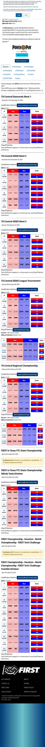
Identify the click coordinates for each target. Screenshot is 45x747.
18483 (27, 504)
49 (4, 523)
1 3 (4, 441)
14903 (10, 642)
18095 (10, 594)
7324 (21, 618)
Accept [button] (18, 15)
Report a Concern (30, 692)
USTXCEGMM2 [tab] (28, 67)
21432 (16, 199)
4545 (15, 396)
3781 (15, 127)
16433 (10, 588)
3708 (14, 429)
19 (4, 140)
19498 (10, 606)
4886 (9, 523)
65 (4, 618)
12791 (27, 517)
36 (4, 199)
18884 (27, 305)
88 (4, 630)
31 (4, 318)
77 (4, 624)
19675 (27, 612)
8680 (15, 624)
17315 (21, 199)
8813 (15, 594)
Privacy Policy (33, 7)
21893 (16, 140)
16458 (27, 396)
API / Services (5, 679)
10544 (21, 624)
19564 (21, 498)
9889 (10, 649)
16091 (16, 600)
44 (4, 409)
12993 (16, 612)
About (26, 679)
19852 (27, 121)
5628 (27, 133)
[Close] (41, 460)
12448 (15, 504)
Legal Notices (6, 692)
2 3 (4, 356)
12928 (10, 403)
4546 (10, 187)
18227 (21, 511)
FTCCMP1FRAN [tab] (7, 78)
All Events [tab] (6, 67)
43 (4, 205)
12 (4, 127)
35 (4, 600)
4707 (29, 429)
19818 (27, 606)
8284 (26, 498)
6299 (10, 115)
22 (4, 252)
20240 (16, 240)
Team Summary (22, 55)
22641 (21, 600)
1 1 (4, 429)
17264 (16, 115)
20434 (16, 642)
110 (4, 642)
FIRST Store (5, 688)
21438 (10, 140)
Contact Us (5, 683)
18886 (21, 175)
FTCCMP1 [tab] (31, 74)
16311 (10, 121)
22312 (27, 600)
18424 (16, 588)
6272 (21, 384)
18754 (21, 636)
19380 (22, 115)
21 (4, 396)
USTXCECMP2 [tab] (31, 71)
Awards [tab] (17, 78)
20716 (16, 187)
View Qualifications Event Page (27, 105)
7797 (10, 181)
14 (4, 390)
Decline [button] (26, 15)
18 (4, 187)
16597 (21, 403)
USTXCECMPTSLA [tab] (19, 74)
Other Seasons (21, 61)
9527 (10, 127)
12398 (21, 588)
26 (4, 193)
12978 (15, 523)
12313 (27, 511)
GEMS (20, 21)
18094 (16, 390)
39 (4, 517)
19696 (27, 403)
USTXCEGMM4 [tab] (7, 71)
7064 (10, 205)
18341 (21, 649)
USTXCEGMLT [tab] (19, 71)
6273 (26, 618)
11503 (21, 205)
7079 (10, 299)
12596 (10, 193)
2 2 (4, 350)
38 (4, 324)
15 (4, 133)
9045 (9, 504)
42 (4, 264)
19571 (21, 642)
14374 (10, 624)
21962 (15, 498)
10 (4, 246)
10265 (21, 606)
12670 (27, 187)
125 (4, 649)
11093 (22, 127)
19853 (22, 240)
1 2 (4, 435)
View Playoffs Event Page (21, 330)
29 (4, 403)
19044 (16, 630)
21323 (10, 264)
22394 (27, 318)
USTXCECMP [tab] (7, 74)
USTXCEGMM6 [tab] (16, 67)
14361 (16, 409)
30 (4, 511)
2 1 (4, 344)
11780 (21, 630)
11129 (16, 636)
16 (4, 305)
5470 (20, 523)
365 (15, 649)
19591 (27, 199)
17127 (16, 618)
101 (4, 636)
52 (4, 612)
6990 (15, 175)
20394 (21, 517)
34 (4, 258)
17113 (27, 115)
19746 (16, 133)
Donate (26, 683)
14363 (27, 240)
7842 (10, 636)
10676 (15, 492)
